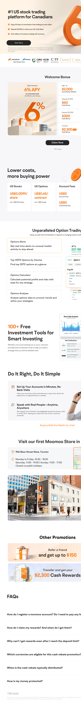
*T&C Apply (13, 693)
